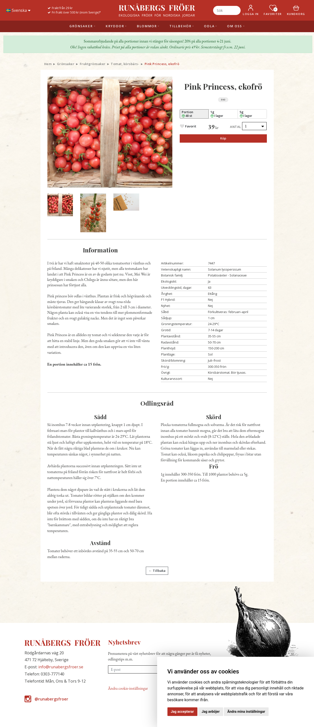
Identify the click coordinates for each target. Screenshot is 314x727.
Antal (235, 126)
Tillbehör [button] (180, 26)
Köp (223, 138)
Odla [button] (209, 26)
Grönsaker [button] (81, 26)
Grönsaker (66, 64)
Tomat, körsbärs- (125, 64)
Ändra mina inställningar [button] (246, 711)
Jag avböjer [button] (210, 711)
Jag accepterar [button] (182, 711)
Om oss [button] (234, 26)
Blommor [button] (147, 26)
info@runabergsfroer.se (60, 667)
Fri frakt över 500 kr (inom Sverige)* (76, 12)
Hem (48, 64)
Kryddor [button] (115, 26)
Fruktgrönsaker (93, 64)
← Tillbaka (157, 570)
